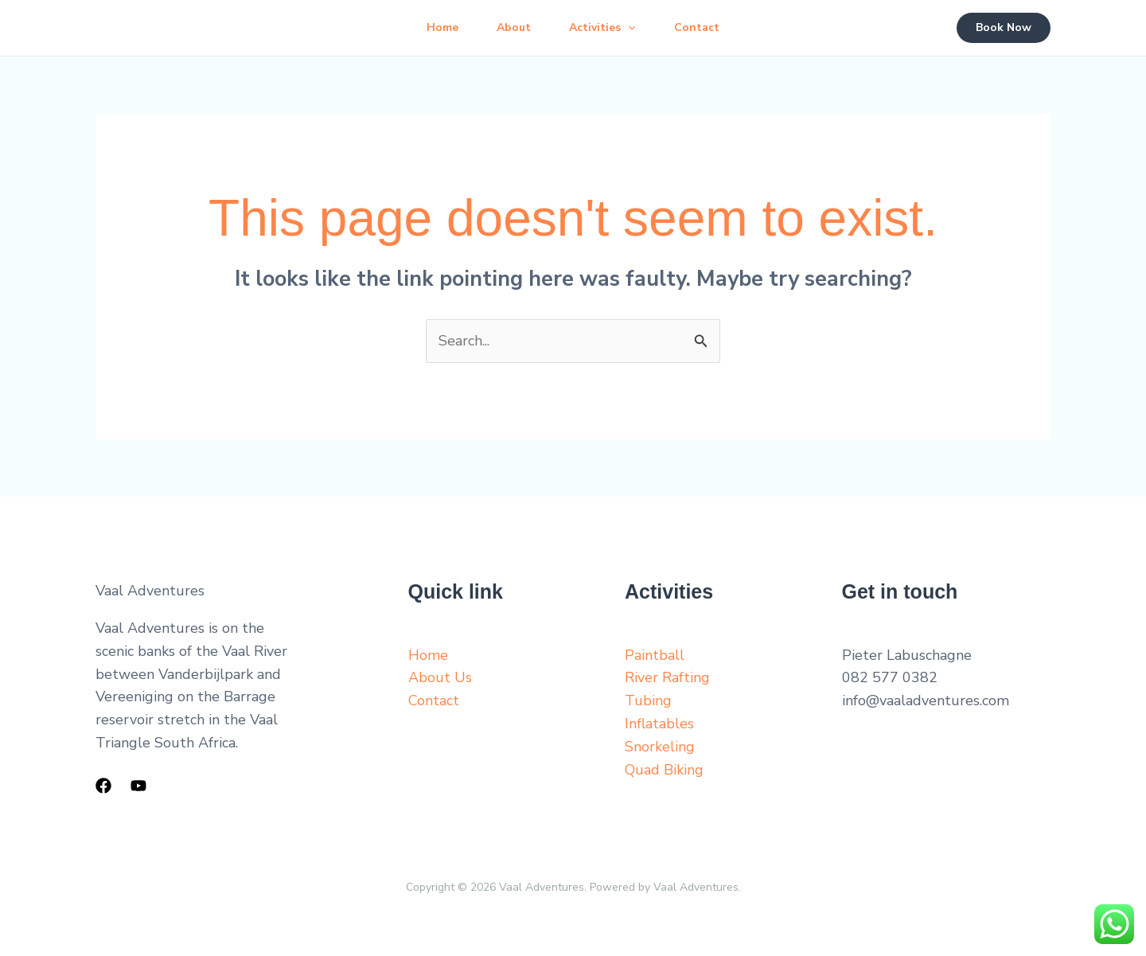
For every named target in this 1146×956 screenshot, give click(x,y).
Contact (696, 27)
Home (442, 27)
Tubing (648, 700)
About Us (440, 677)
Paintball (654, 655)
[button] (628, 28)
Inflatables (659, 723)
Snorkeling (660, 746)
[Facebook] (103, 786)
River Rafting (667, 677)
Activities (602, 28)
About (514, 27)
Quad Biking (664, 769)
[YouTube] (138, 786)
